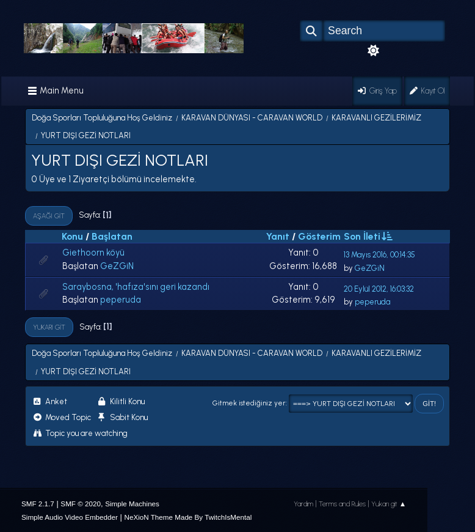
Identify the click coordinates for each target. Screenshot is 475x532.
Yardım (303, 504)
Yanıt (277, 236)
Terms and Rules (342, 504)
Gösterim (319, 236)
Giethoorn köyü (93, 252)
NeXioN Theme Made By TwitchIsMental (188, 517)
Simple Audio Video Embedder (69, 517)
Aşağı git (49, 216)
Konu (72, 236)
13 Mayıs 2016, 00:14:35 (379, 254)
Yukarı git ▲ (389, 504)
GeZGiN (117, 266)
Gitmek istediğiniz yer (249, 403)
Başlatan (112, 236)
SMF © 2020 (80, 504)
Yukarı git (49, 327)
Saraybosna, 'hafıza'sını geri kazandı (135, 286)
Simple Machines (132, 504)
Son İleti (367, 236)
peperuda (120, 299)
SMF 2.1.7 (37, 504)
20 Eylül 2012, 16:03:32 (379, 289)
